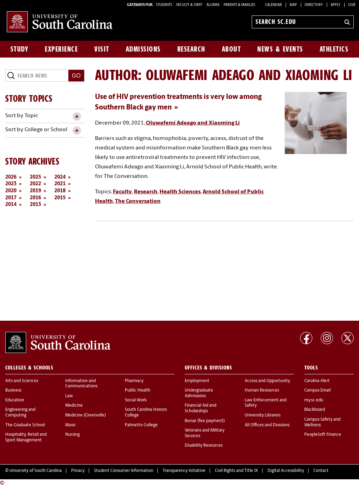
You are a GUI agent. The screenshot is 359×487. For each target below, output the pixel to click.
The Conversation (138, 201)
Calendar (273, 5)
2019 (35, 191)
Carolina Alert (317, 381)
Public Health (137, 390)
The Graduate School (25, 425)
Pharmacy (134, 381)
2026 (10, 177)
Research (191, 49)
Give (351, 5)
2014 (10, 204)
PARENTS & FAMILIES (239, 5)
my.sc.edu (313, 400)
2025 (35, 177)
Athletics (334, 49)
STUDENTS (164, 5)
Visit (101, 49)
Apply (335, 5)
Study (20, 49)
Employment (197, 381)
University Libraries (262, 415)
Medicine (74, 405)
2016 (35, 198)
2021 (60, 184)
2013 (35, 204)
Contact (320, 471)
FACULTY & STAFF (189, 5)
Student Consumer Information (123, 471)
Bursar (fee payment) (205, 421)
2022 (35, 184)
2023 (10, 184)
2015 (60, 198)
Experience (61, 49)
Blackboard (314, 410)
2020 (10, 191)
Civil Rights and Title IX (236, 471)
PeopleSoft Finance (322, 435)
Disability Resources (204, 445)
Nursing (72, 435)
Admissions (143, 49)
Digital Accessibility (285, 471)
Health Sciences (180, 192)
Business (13, 390)
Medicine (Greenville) (85, 415)
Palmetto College (141, 425)
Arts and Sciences (21, 381)
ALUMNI (212, 5)
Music (70, 425)
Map (293, 5)
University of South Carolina (35, 471)
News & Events (280, 49)
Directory (314, 5)
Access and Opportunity (267, 381)
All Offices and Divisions (267, 425)
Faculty (122, 192)
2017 (10, 198)
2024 (60, 177)
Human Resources (262, 390)
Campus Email (317, 390)
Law (69, 396)
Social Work (136, 400)
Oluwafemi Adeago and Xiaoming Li (193, 123)
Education (14, 400)
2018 (60, 191)
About (231, 49)
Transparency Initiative (184, 471)
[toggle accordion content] (76, 116)
